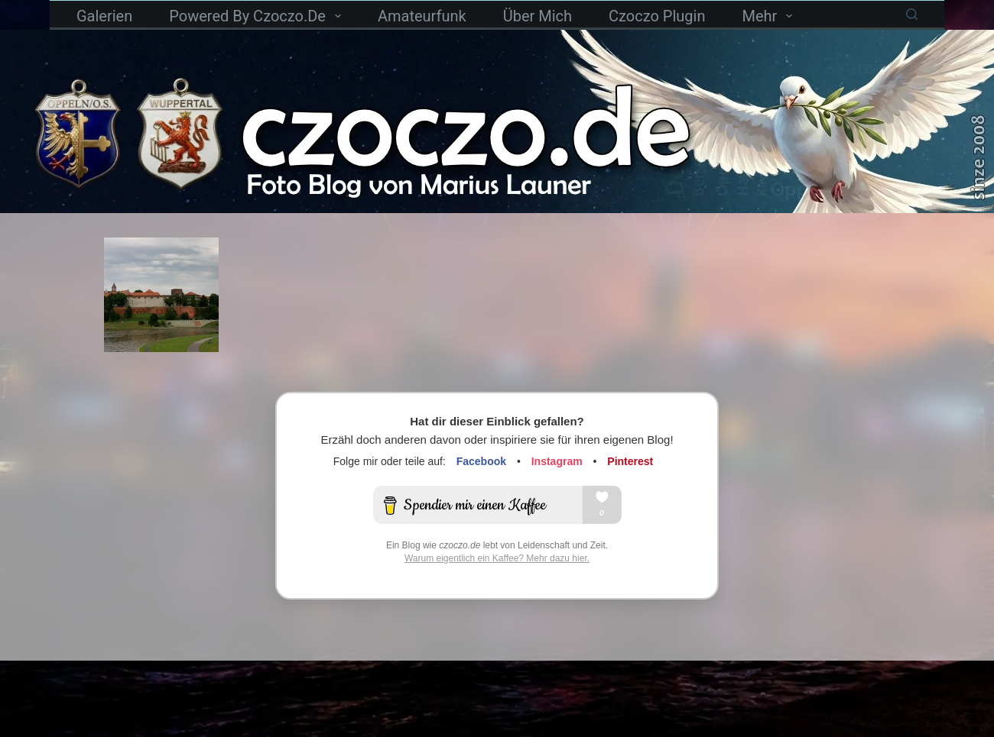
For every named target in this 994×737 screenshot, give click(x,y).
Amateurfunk (422, 16)
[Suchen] (912, 14)
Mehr (770, 16)
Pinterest (630, 461)
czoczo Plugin (657, 16)
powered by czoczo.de (258, 16)
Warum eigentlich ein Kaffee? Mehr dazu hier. (497, 558)
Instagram (557, 461)
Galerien (104, 16)
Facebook (481, 461)
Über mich (537, 16)
